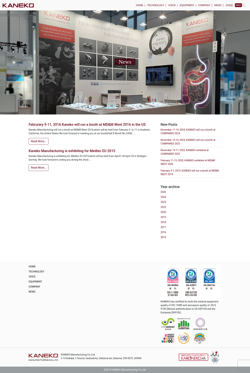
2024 (163, 197)
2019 (163, 217)
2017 (163, 227)
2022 (163, 207)
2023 (163, 202)
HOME (139, 5)
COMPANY (204, 5)
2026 (163, 192)
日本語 (229, 5)
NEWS (218, 5)
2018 (163, 222)
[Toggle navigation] (240, 5)
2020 (163, 212)
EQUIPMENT (187, 5)
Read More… (38, 141)
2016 (163, 232)
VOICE (172, 5)
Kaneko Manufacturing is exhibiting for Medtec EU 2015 (72, 151)
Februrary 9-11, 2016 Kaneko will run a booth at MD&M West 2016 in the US (87, 124)
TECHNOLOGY (155, 5)
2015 (163, 237)
